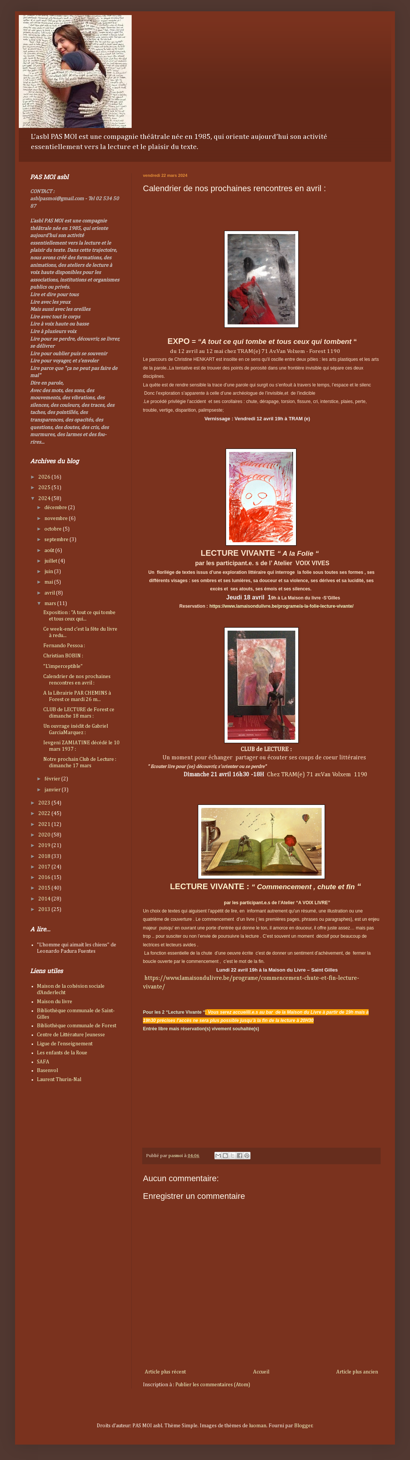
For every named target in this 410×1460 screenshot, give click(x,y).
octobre (53, 529)
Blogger (303, 1425)
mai (49, 582)
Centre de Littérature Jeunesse (71, 1034)
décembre (56, 507)
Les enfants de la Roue (62, 1052)
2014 (45, 899)
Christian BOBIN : (63, 656)
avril (50, 593)
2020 (45, 835)
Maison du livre (54, 1001)
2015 (45, 888)
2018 (45, 856)
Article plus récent (165, 1372)
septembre (57, 539)
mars (50, 603)
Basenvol (47, 1070)
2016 (45, 877)
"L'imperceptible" (63, 666)
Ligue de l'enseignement (65, 1043)
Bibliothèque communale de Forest (76, 1025)
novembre (56, 518)
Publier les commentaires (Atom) (212, 1384)
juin (49, 571)
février (52, 779)
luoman (257, 1425)
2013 (45, 909)
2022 (45, 813)
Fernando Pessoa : (64, 645)
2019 (45, 845)
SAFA (43, 1062)
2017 (45, 867)
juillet (51, 561)
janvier (53, 789)
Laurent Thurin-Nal (59, 1079)
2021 (45, 824)
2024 (45, 498)
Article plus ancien (357, 1372)
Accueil (261, 1372)
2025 (45, 487)
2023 (45, 803)
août (49, 550)
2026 (45, 477)
